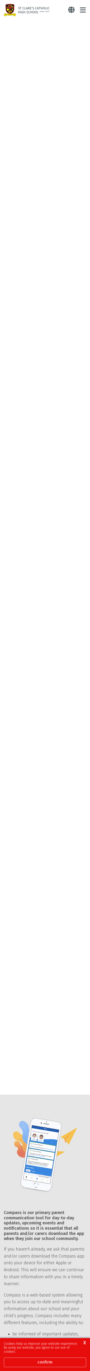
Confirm (45, 1362)
